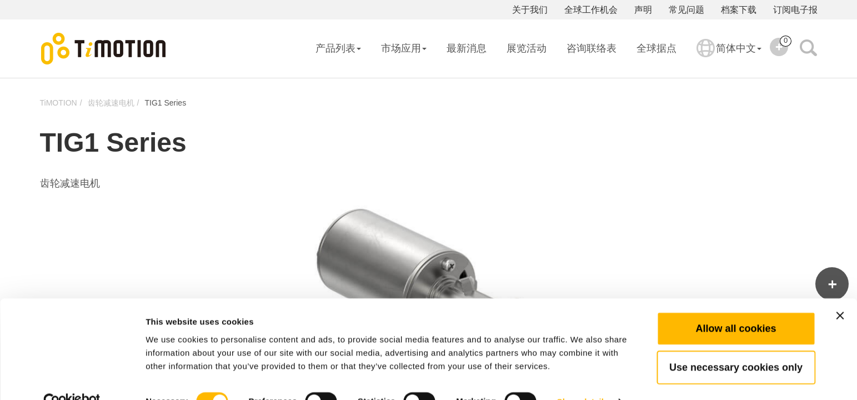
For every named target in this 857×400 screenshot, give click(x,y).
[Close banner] (840, 292)
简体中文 (728, 55)
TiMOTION (58, 102)
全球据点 (656, 48)
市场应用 (404, 48)
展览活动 (527, 48)
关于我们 (530, 9)
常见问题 (686, 9)
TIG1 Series (165, 102)
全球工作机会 (591, 9)
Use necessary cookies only (736, 343)
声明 (643, 9)
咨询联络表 (592, 48)
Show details (583, 378)
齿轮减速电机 (111, 102)
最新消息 (467, 48)
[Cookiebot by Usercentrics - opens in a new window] (72, 378)
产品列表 (338, 48)
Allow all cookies (735, 305)
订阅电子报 (795, 9)
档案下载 (738, 9)
